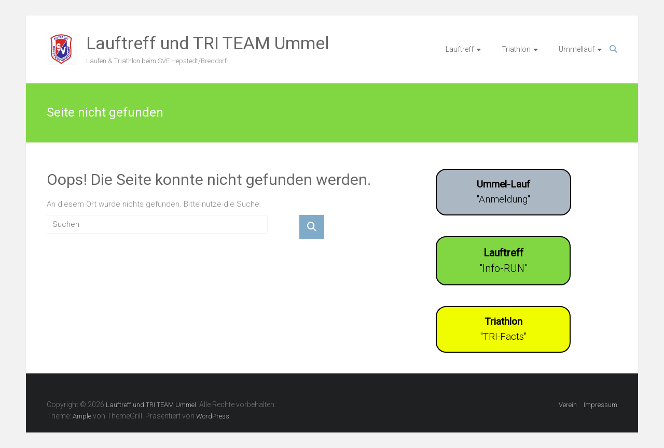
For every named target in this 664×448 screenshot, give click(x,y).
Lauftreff (460, 49)
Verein (568, 405)
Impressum (600, 405)
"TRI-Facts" (503, 328)
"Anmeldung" (503, 191)
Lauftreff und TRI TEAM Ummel (207, 43)
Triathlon (516, 49)
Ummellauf (576, 49)
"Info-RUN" (503, 260)
